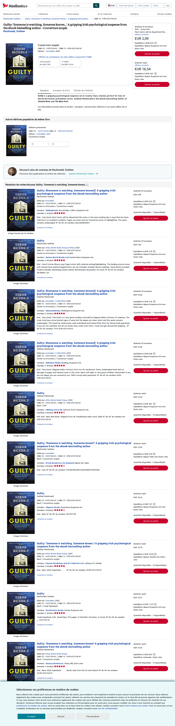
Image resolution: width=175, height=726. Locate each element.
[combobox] (64, 5)
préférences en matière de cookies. (32, 705)
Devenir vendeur (164, 14)
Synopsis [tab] (44, 90)
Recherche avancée (11, 14)
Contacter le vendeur (45, 227)
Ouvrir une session (126, 5)
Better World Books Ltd (57, 257)
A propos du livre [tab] (61, 90)
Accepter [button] (31, 716)
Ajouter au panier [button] (152, 54)
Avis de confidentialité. (108, 708)
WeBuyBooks (52, 210)
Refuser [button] (61, 716)
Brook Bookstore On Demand (60, 463)
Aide (167, 5)
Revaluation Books (55, 610)
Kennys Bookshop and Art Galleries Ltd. (65, 563)
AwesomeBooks (53, 310)
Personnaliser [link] (92, 716)
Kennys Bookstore (54, 663)
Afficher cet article (142, 34)
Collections (43, 14)
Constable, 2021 (43, 134)
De (49, 62)
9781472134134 (65, 131)
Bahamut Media (53, 362)
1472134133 (43, 131)
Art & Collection (105, 14)
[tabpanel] (84, 102)
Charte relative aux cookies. (137, 705)
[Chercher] (96, 5)
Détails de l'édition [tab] (83, 90)
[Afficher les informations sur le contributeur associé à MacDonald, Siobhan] (14, 31)
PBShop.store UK (54, 409)
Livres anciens (73, 14)
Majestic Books (53, 507)
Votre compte (143, 5)
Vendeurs (134, 14)
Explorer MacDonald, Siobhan (84, 173)
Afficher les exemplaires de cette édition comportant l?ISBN (65, 57)
